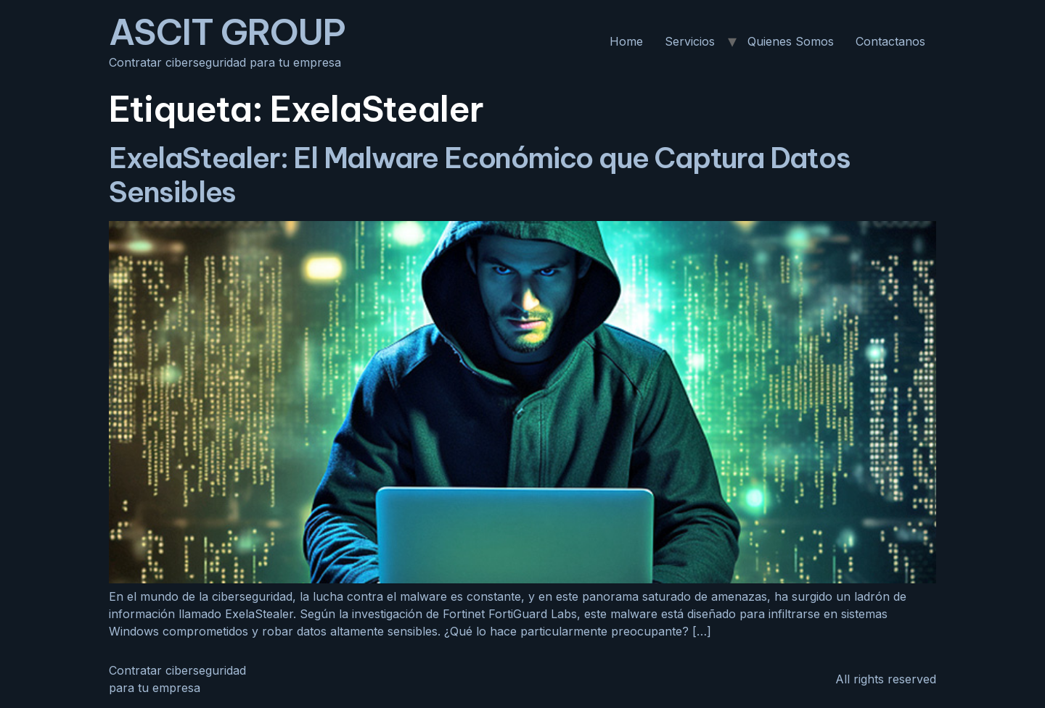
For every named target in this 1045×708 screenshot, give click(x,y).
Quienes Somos (790, 41)
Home (626, 41)
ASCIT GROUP (227, 32)
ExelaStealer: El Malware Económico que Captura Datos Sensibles (480, 174)
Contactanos (890, 41)
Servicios (690, 41)
